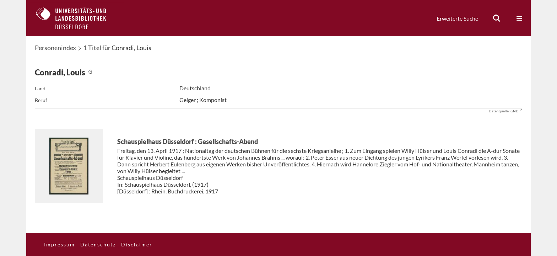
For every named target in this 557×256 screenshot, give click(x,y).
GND (514, 111)
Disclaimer (136, 244)
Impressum (59, 244)
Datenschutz (98, 244)
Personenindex (55, 48)
